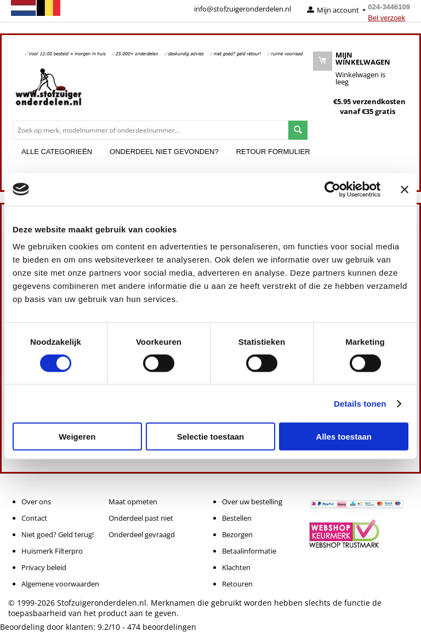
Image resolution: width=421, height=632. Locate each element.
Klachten (236, 567)
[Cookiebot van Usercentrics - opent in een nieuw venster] (332, 189)
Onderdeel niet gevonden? (164, 151)
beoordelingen (161, 627)
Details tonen (360, 403)
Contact (34, 518)
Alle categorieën (56, 151)
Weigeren (77, 436)
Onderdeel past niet (141, 518)
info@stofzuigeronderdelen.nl (242, 9)
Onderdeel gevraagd (142, 534)
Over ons (36, 501)
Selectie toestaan (210, 436)
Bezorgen (237, 534)
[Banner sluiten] (404, 189)
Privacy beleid (43, 567)
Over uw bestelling (252, 501)
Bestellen (237, 518)
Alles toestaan (344, 436)
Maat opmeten (133, 501)
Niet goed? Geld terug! (57, 534)
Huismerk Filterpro (52, 551)
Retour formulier (273, 151)
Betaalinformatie (249, 551)
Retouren (237, 584)
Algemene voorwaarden (60, 584)
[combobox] (150, 130)
